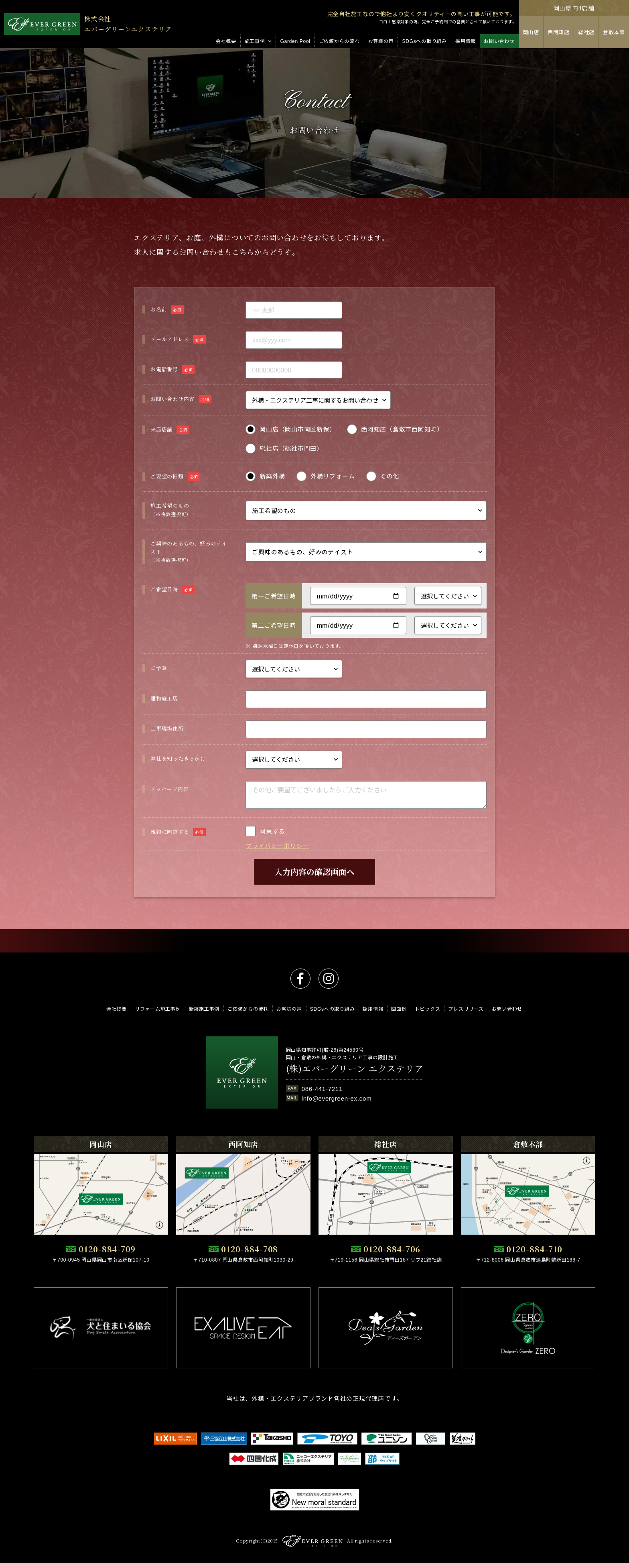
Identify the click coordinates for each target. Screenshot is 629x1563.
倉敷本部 (614, 32)
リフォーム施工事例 (158, 1008)
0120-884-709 (107, 1249)
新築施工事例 (204, 1008)
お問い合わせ (507, 1008)
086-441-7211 (322, 1088)
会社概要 (116, 1008)
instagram (329, 979)
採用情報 (373, 1008)
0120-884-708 (249, 1249)
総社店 (586, 32)
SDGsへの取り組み (332, 1008)
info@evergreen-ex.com (337, 1098)
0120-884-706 (391, 1249)
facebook (300, 979)
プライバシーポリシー (277, 869)
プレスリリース (465, 1008)
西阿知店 (559, 32)
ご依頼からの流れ (247, 1008)
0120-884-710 (534, 1249)
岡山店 (531, 32)
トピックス (427, 1008)
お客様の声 (289, 1008)
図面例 (398, 1008)
